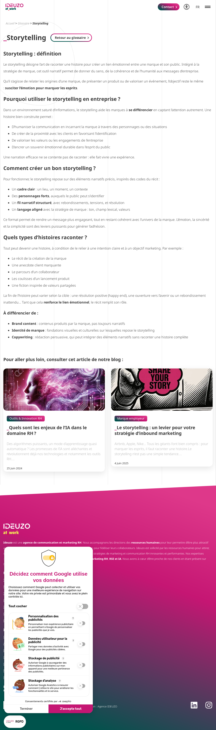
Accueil (10, 23)
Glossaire (23, 23)
